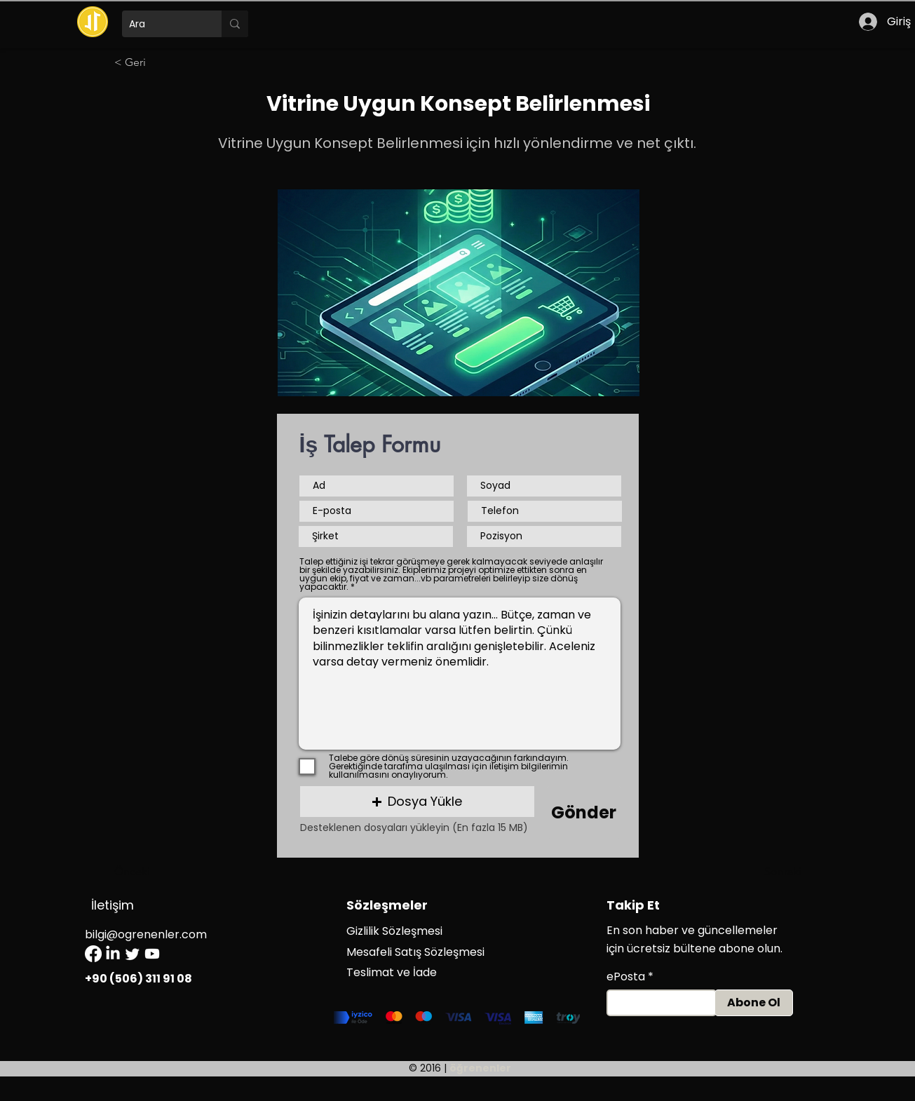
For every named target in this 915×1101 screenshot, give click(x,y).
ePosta (625, 976)
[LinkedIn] (112, 953)
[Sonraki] (766, 872)
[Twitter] (132, 953)
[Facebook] (93, 953)
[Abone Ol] (753, 1002)
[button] (417, 801)
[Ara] (160, 24)
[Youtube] (152, 953)
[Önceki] (160, 872)
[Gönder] (584, 812)
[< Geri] (160, 62)
